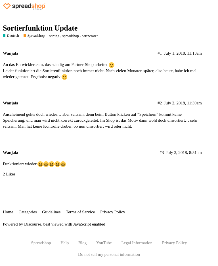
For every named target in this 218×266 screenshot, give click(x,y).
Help (64, 243)
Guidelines (51, 212)
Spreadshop (41, 243)
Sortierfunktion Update (40, 28)
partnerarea (90, 36)
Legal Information (136, 243)
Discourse (32, 224)
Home (8, 212)
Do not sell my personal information (109, 254)
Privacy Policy (112, 212)
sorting (54, 36)
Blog (82, 243)
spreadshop (70, 36)
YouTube (104, 243)
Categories (27, 212)
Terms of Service (80, 212)
